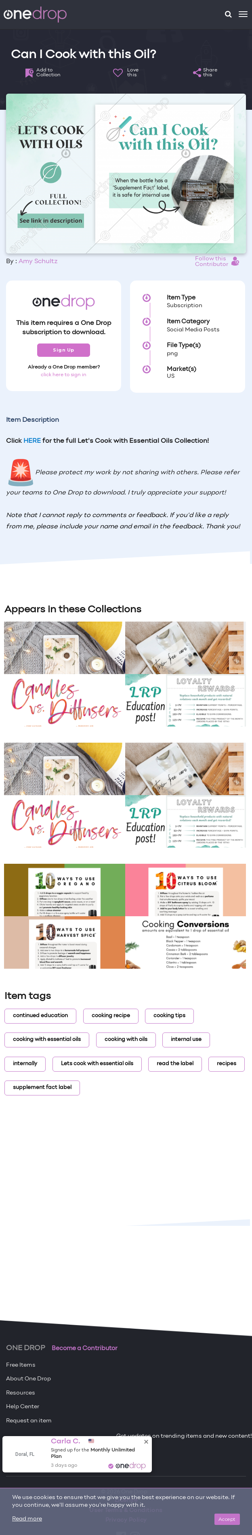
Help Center (22, 1406)
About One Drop (28, 1379)
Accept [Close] (227, 1519)
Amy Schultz (38, 261)
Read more (27, 1519)
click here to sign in (63, 375)
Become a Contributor (85, 1348)
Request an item (29, 1421)
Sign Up (63, 350)
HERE (32, 441)
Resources (20, 1393)
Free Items (21, 1365)
